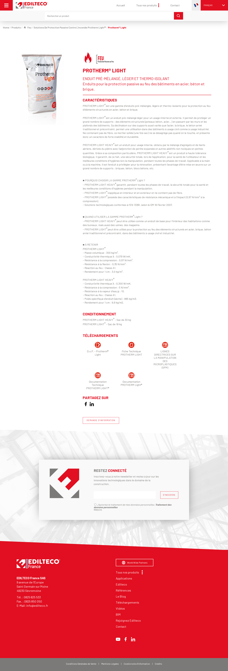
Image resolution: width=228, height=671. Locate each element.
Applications (124, 578)
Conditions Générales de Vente (81, 663)
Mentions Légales (110, 663)
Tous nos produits (147, 5)
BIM (118, 614)
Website (98, 509)
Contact (175, 5)
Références (123, 590)
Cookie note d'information (137, 663)
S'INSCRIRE (169, 495)
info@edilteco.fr (37, 605)
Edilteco (121, 584)
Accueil (120, 5)
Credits (158, 663)
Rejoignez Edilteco (128, 620)
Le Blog (121, 596)
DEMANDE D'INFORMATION (101, 420)
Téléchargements (127, 602)
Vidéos (120, 608)
